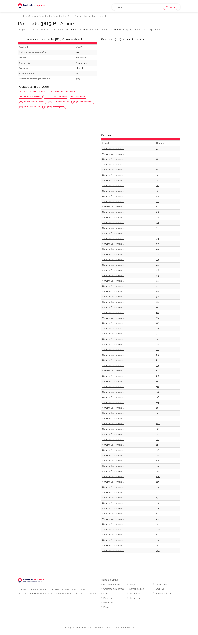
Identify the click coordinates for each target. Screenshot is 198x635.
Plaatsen (107, 607)
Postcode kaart (163, 593)
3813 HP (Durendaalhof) (83, 102)
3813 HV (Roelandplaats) (59, 102)
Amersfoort (58, 16)
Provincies (108, 602)
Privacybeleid (136, 593)
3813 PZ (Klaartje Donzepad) (62, 91)
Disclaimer (134, 598)
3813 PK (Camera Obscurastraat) (33, 91)
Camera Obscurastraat (86, 16)
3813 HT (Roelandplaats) (30, 107)
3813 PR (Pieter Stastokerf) (56, 97)
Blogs (132, 584)
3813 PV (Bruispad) (78, 97)
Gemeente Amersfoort (39, 16)
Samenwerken (136, 589)
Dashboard (161, 584)
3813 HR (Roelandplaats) (54, 107)
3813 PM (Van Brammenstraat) (32, 102)
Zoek (170, 7)
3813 (69, 16)
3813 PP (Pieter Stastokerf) (30, 97)
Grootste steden (111, 584)
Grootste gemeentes (113, 589)
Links (105, 593)
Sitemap (160, 589)
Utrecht (21, 16)
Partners (107, 598)
